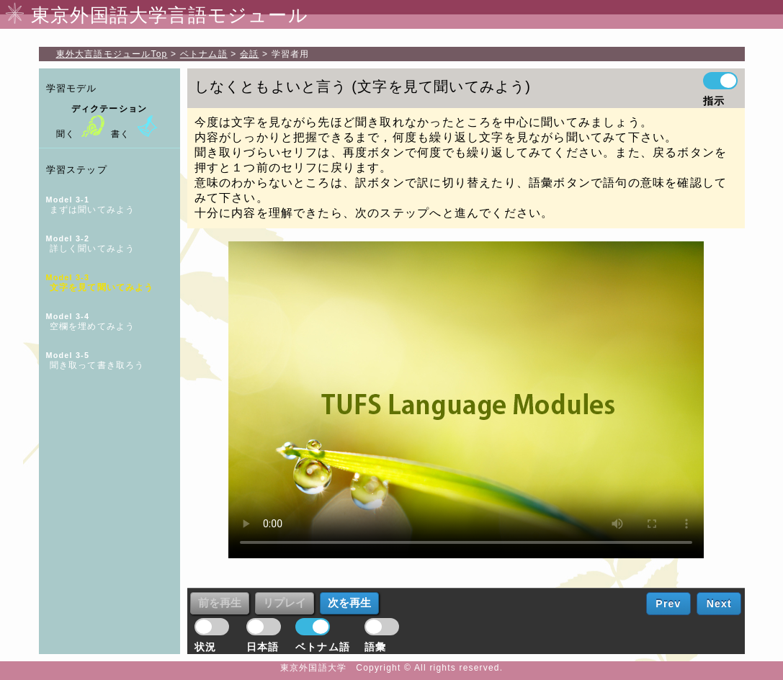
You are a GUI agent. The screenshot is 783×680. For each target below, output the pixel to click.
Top (112, 54)
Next (719, 603)
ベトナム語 (204, 54)
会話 (249, 54)
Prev (668, 603)
